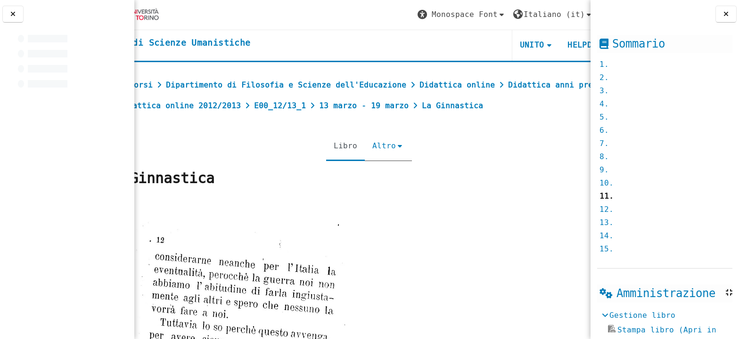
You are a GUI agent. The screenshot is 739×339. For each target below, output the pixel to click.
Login (564, 14)
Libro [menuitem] (339, 166)
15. (606, 248)
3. (604, 90)
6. (604, 130)
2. (604, 77)
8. (604, 156)
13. (606, 222)
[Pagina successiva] (587, 233)
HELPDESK (532, 45)
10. (606, 183)
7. (604, 143)
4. (604, 103)
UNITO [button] (478, 45)
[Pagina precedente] (137, 233)
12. (606, 209)
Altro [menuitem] (377, 166)
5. (604, 117)
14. (606, 235)
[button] (407, 15)
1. (604, 64)
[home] (213, 43)
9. (604, 169)
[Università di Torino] (170, 14)
